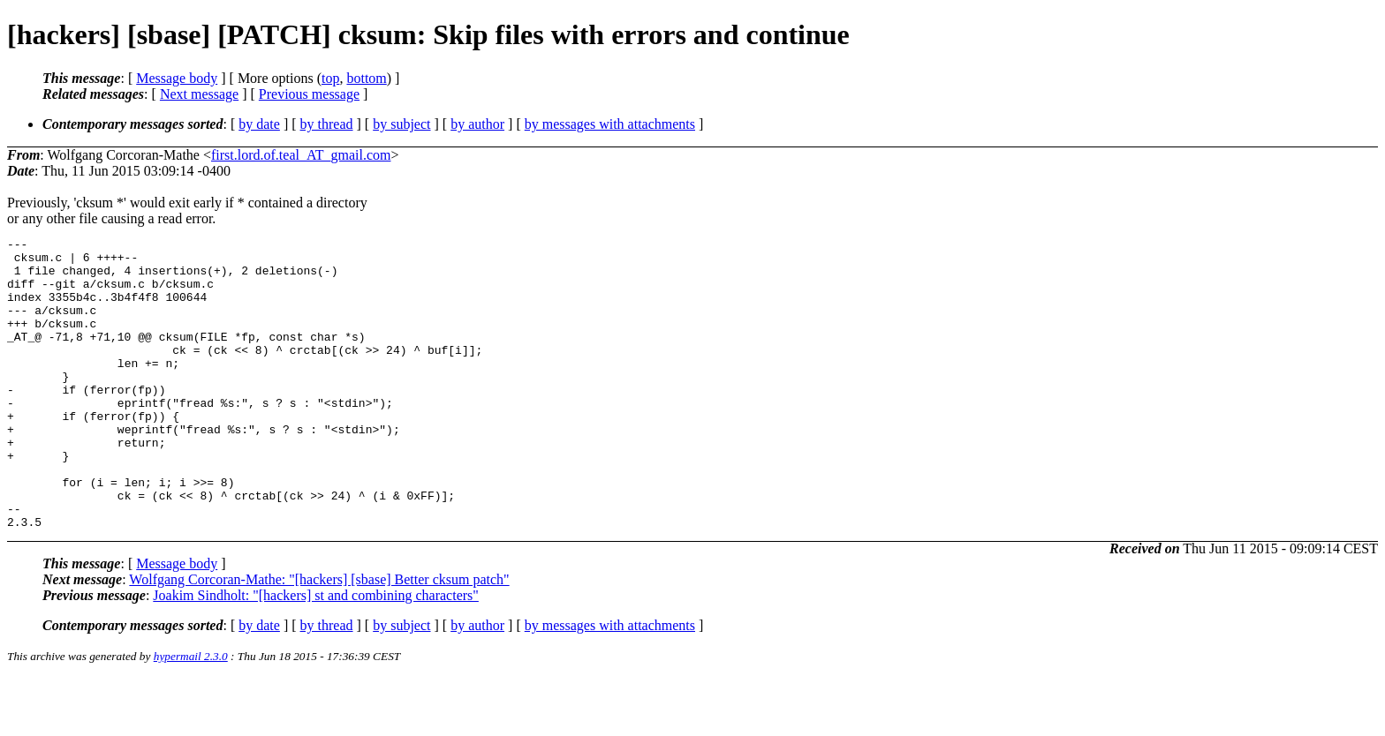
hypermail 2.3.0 (191, 714)
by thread (326, 123)
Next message (199, 93)
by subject (401, 123)
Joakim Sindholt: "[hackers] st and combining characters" (316, 653)
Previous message (309, 93)
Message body (176, 78)
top (330, 78)
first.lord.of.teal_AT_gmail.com (301, 154)
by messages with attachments (610, 123)
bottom (366, 78)
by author (477, 123)
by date (259, 123)
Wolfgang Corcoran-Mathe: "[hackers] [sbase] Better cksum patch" (319, 637)
